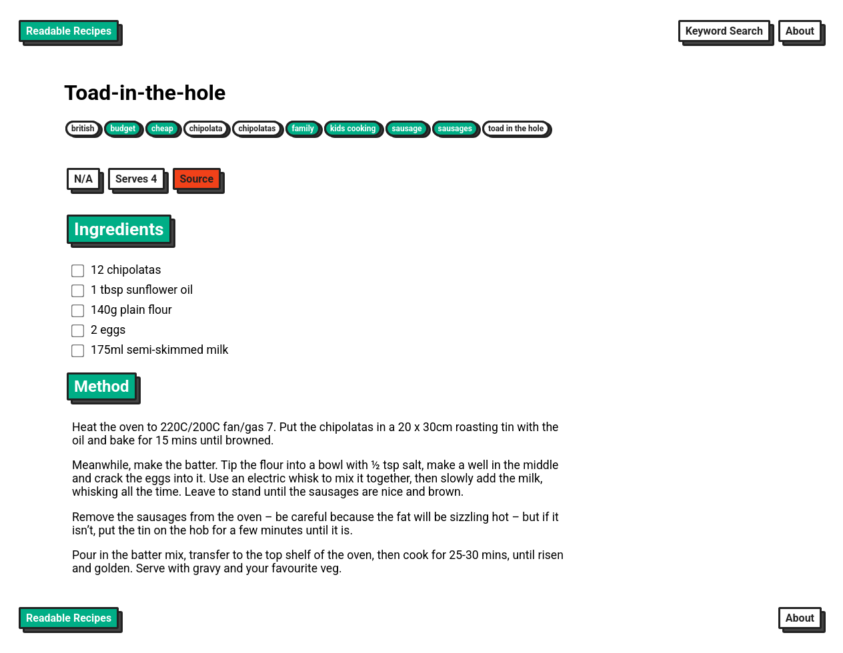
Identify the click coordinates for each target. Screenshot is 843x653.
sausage (406, 128)
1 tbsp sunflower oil (132, 290)
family (302, 128)
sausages (455, 128)
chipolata (206, 128)
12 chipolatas (116, 270)
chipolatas (256, 128)
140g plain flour (121, 310)
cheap (162, 128)
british (82, 128)
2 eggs (98, 329)
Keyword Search (724, 31)
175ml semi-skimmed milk (150, 349)
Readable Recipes (68, 31)
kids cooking (352, 128)
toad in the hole (516, 128)
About (800, 31)
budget (122, 128)
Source (197, 179)
